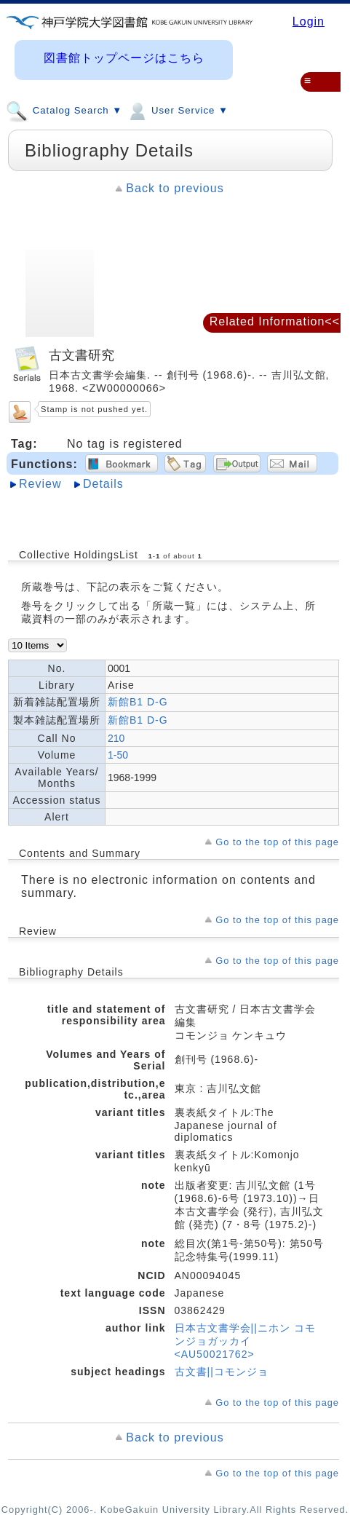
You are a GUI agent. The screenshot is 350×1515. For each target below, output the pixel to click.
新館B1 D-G (138, 702)
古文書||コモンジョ (222, 1371)
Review (40, 484)
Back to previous (174, 188)
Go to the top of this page (277, 841)
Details (103, 484)
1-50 (118, 755)
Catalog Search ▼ (64, 109)
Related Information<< (275, 321)
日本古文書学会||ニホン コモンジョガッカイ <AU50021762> (245, 1341)
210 (116, 738)
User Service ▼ (177, 109)
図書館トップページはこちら (124, 58)
